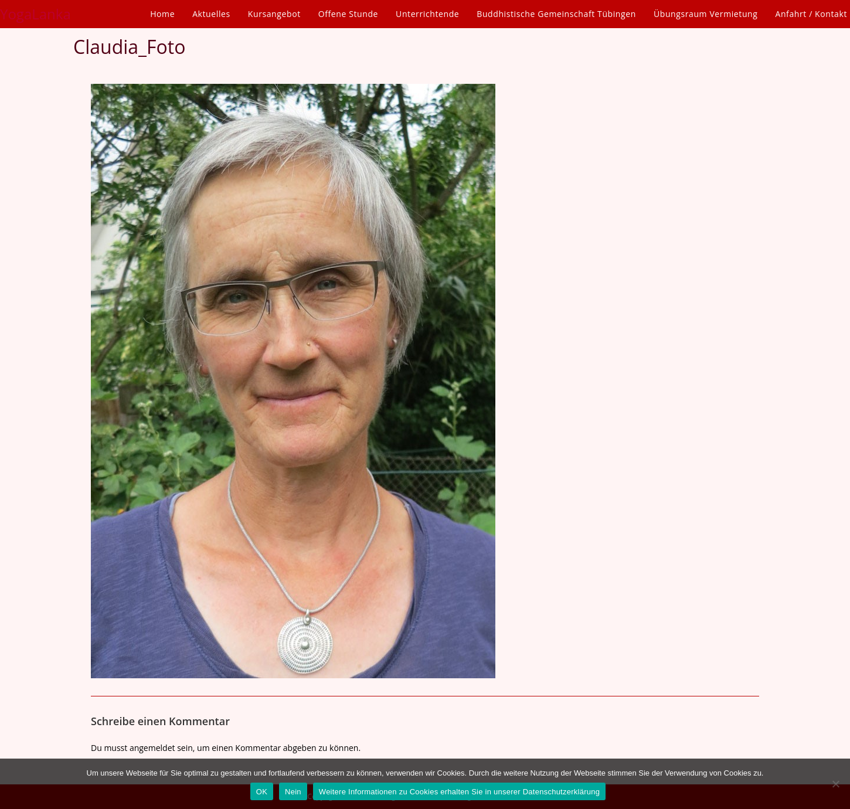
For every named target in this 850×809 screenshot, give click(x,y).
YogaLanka (35, 13)
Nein (293, 791)
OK (261, 791)
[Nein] (835, 784)
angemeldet (152, 747)
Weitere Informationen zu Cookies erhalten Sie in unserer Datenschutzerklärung (459, 791)
